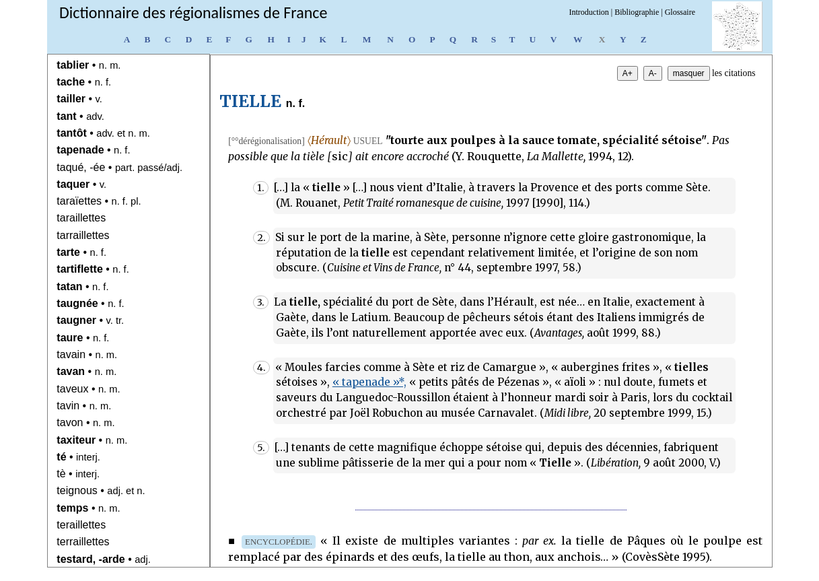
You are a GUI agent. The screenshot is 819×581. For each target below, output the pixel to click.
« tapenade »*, (369, 382)
